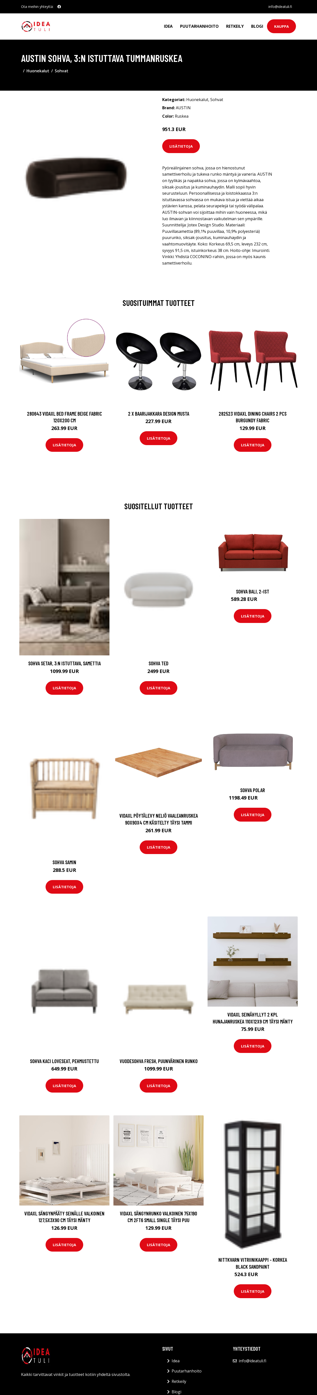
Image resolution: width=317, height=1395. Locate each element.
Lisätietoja (181, 146)
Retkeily (235, 26)
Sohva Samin (64, 862)
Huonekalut (37, 71)
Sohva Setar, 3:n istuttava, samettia (64, 663)
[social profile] (59, 6)
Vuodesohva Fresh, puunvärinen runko (159, 1061)
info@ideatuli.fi (280, 6)
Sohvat (61, 71)
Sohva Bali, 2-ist (252, 591)
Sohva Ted (158, 663)
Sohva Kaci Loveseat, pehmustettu (64, 1061)
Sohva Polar (252, 790)
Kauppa (281, 26)
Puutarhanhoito (199, 26)
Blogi (257, 26)
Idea (168, 26)
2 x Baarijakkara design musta (158, 413)
